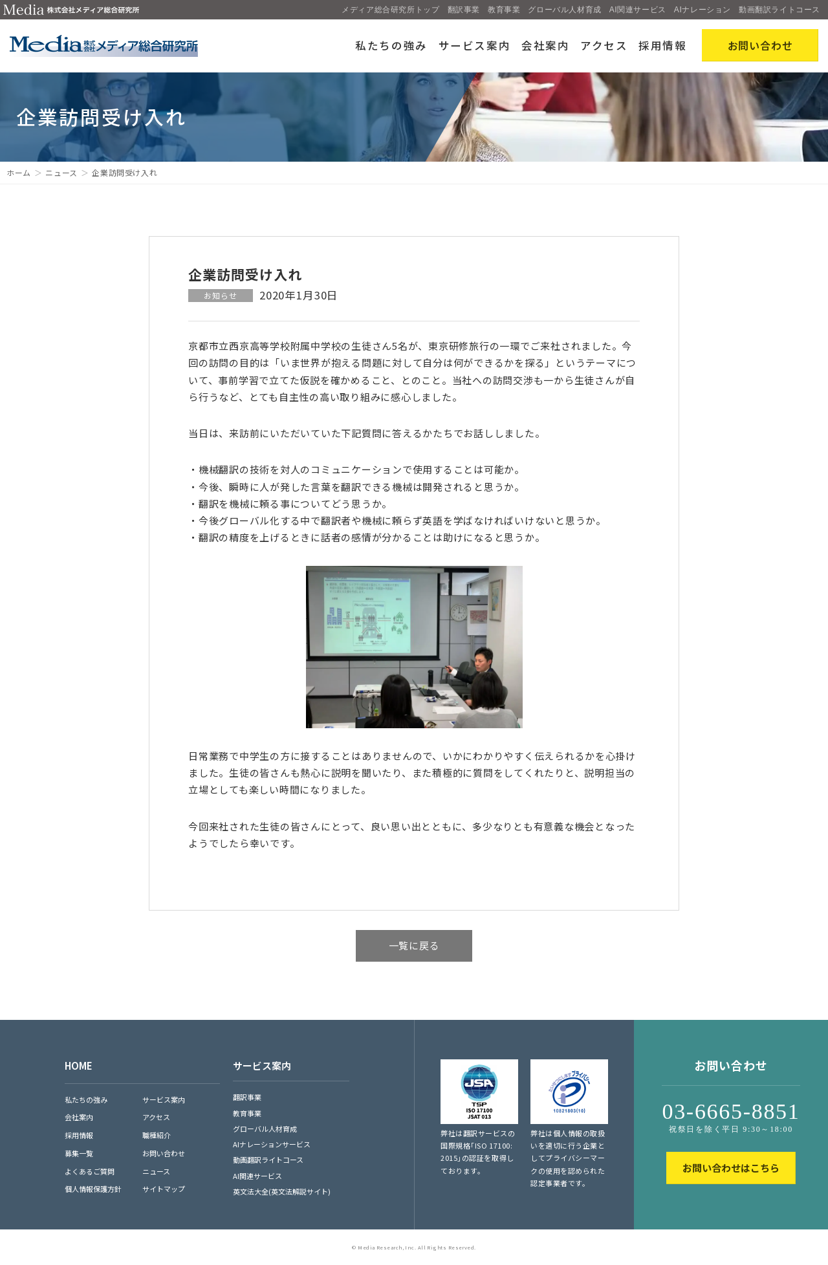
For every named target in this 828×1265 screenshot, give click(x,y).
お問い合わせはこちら (730, 1167)
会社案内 (545, 45)
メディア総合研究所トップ (390, 9)
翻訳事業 (464, 9)
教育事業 (504, 9)
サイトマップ (163, 1189)
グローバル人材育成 (564, 9)
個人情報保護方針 (93, 1189)
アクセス (604, 45)
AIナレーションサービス (271, 1144)
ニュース (61, 172)
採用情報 (662, 45)
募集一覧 (79, 1153)
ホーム (18, 172)
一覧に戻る (414, 945)
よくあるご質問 (89, 1171)
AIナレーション (702, 9)
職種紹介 (156, 1135)
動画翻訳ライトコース (779, 9)
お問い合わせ (163, 1153)
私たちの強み (391, 45)
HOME (79, 1065)
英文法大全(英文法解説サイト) (282, 1191)
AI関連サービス (637, 9)
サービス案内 (475, 45)
